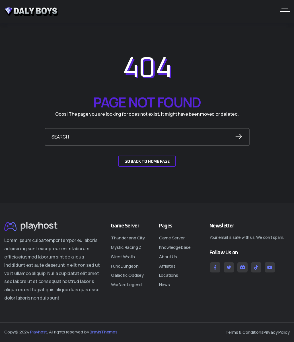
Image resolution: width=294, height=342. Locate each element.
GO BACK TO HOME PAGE (147, 162)
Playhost (38, 332)
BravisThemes (104, 332)
